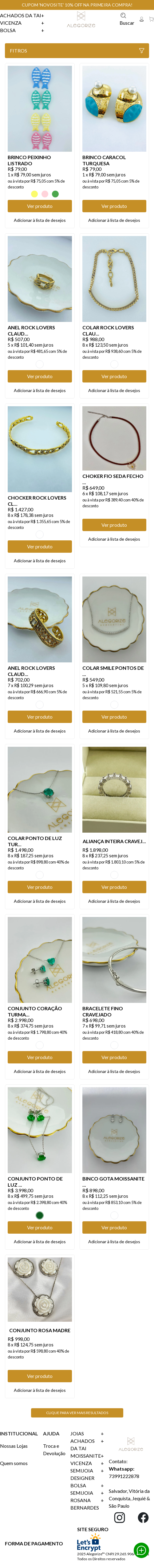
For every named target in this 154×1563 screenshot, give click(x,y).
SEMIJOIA (87, 1493)
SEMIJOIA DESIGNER (87, 1474)
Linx (82, 19)
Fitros (77, 50)
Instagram (120, 1518)
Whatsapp (141, 1550)
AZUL (24, 194)
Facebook (143, 1518)
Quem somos (14, 1463)
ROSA (44, 194)
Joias (87, 1433)
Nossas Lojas (14, 1446)
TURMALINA (39, 875)
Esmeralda (39, 1215)
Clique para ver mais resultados (77, 1412)
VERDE (55, 194)
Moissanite (87, 1456)
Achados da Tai (22, 15)
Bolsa (22, 30)
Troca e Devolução (54, 1449)
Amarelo (34, 194)
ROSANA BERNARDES (87, 1504)
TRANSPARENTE (114, 704)
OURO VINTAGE (39, 364)
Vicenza (22, 23)
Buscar (127, 19)
